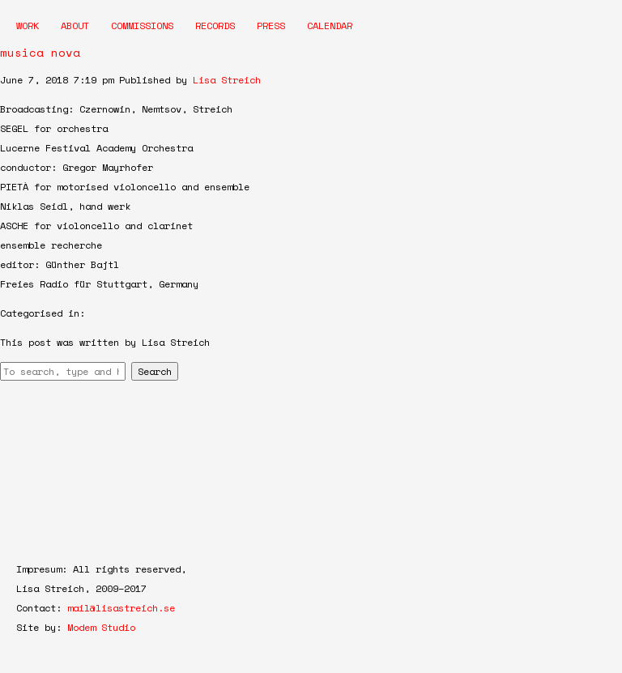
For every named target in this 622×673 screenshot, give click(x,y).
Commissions (142, 25)
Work (27, 25)
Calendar (329, 25)
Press (271, 25)
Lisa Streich (227, 80)
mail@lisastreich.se (121, 608)
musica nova (40, 52)
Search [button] (155, 371)
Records (215, 25)
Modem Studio (101, 627)
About (75, 25)
